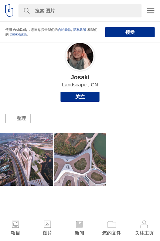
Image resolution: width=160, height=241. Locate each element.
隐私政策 (79, 29)
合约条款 (64, 29)
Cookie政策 (18, 34)
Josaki (80, 77)
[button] (18, 118)
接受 (130, 32)
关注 (80, 96)
